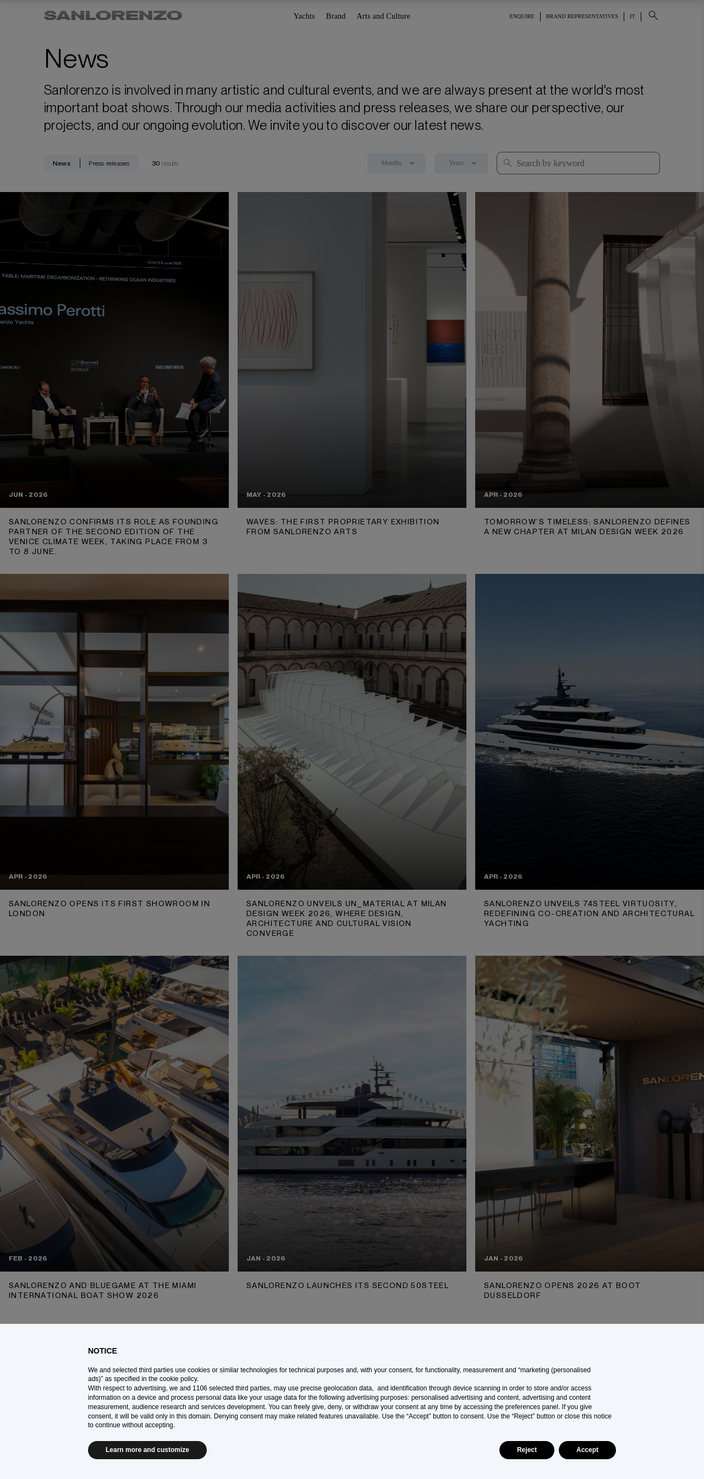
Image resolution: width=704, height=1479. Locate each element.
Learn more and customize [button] (147, 1450)
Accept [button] (587, 1450)
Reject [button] (527, 1450)
